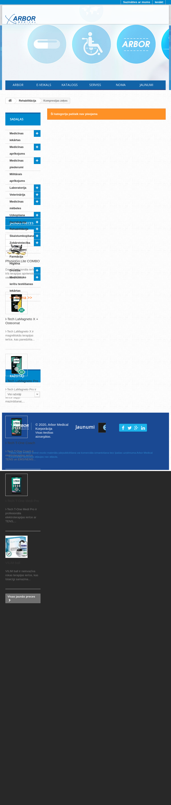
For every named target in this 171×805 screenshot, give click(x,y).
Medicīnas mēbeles (17, 205)
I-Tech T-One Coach (20, 534)
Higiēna (15, 263)
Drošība (15, 270)
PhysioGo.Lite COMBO (22, 352)
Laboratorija (18, 187)
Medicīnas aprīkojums (17, 150)
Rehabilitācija (19, 229)
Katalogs (69, 85)
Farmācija (16, 256)
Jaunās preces (21, 314)
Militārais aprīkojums (17, 177)
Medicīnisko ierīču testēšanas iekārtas (21, 284)
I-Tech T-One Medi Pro (22, 592)
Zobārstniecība (20, 242)
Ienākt (159, 2)
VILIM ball (12, 654)
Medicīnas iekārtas (17, 137)
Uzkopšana (17, 215)
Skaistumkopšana (22, 236)
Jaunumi (146, 85)
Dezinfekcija (18, 222)
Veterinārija (17, 194)
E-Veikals (43, 85)
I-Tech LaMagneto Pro (21, 472)
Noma (121, 85)
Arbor (18, 85)
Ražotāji (17, 708)
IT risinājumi (18, 249)
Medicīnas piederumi (17, 164)
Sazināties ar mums (136, 2)
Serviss (95, 85)
